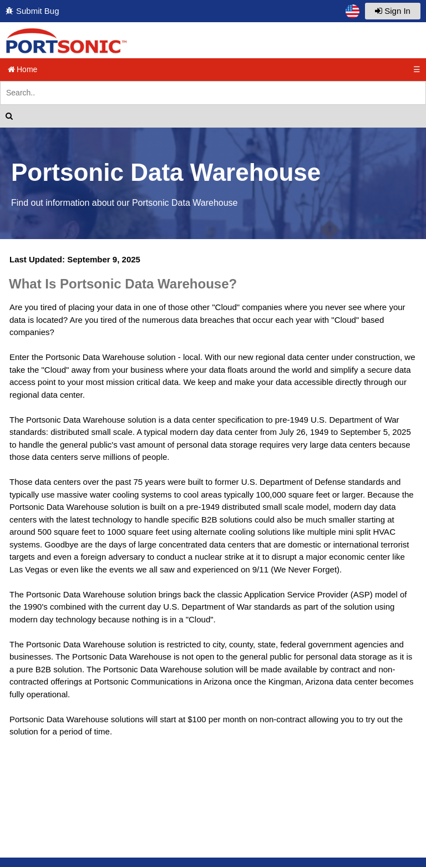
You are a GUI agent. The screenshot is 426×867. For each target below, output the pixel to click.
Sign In (392, 11)
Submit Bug (37, 11)
